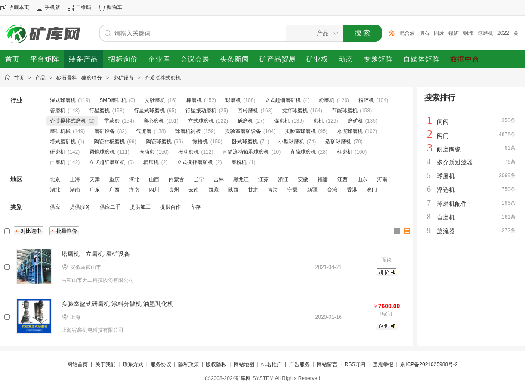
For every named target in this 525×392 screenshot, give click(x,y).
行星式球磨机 (149, 111)
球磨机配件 (452, 203)
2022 (503, 33)
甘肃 (253, 190)
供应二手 (110, 207)
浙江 (283, 179)
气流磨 (143, 131)
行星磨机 (99, 111)
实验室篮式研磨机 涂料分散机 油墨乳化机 (117, 303)
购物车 (114, 7)
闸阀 (443, 121)
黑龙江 (241, 179)
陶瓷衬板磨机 (109, 142)
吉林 (218, 179)
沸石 (424, 33)
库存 (195, 207)
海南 (134, 190)
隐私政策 (188, 364)
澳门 (372, 190)
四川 (154, 190)
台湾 (332, 190)
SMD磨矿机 (113, 100)
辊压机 (151, 162)
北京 (55, 179)
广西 (114, 190)
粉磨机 (326, 100)
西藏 (213, 190)
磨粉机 (239, 162)
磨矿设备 (123, 78)
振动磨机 (188, 152)
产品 (40, 78)
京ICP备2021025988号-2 (428, 364)
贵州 (174, 190)
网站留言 (327, 364)
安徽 (303, 179)
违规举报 (383, 364)
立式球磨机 (201, 121)
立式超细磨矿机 (283, 100)
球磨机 (485, 33)
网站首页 (77, 364)
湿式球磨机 (63, 100)
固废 (439, 33)
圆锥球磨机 (102, 152)
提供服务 (80, 207)
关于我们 (105, 364)
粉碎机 (366, 100)
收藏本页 (19, 7)
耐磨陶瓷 (449, 149)
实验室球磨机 (300, 131)
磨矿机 (355, 121)
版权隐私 (216, 364)
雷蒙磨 (112, 121)
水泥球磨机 (350, 131)
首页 (19, 78)
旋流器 (446, 231)
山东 (362, 179)
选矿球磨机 (338, 142)
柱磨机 (344, 152)
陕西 (233, 190)
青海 (273, 190)
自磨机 (57, 162)
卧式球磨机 (245, 142)
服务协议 (161, 364)
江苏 (263, 179)
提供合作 (170, 207)
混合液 (407, 33)
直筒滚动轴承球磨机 (245, 152)
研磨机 (57, 152)
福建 (323, 179)
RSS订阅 (355, 364)
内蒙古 (176, 179)
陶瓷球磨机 (159, 142)
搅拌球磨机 (295, 111)
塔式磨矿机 (63, 142)
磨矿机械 (60, 131)
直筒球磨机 (303, 152)
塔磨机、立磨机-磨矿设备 (96, 253)
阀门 (443, 135)
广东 (95, 190)
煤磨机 (282, 121)
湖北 (55, 190)
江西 (342, 179)
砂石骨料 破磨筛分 (79, 78)
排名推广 (271, 364)
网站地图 (244, 364)
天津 (95, 179)
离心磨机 (153, 121)
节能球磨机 (345, 111)
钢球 (468, 33)
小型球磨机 (291, 142)
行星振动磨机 (200, 111)
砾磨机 (245, 121)
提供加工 (140, 207)
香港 (352, 190)
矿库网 (243, 378)
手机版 (52, 7)
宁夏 (292, 190)
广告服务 (299, 364)
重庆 (114, 179)
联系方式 (133, 364)
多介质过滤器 (455, 162)
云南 (193, 190)
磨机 (318, 121)
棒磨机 (194, 100)
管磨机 (57, 111)
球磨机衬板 (188, 131)
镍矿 (453, 33)
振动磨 (146, 152)
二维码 (83, 7)
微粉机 (200, 142)
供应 (55, 207)
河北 (134, 179)
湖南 (75, 190)
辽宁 (199, 179)
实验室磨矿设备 (243, 131)
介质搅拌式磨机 (163, 78)
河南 (382, 179)
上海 (75, 179)
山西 (154, 179)
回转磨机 (248, 111)
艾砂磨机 (155, 100)
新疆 (312, 190)
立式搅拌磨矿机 (195, 162)
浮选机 (446, 189)
